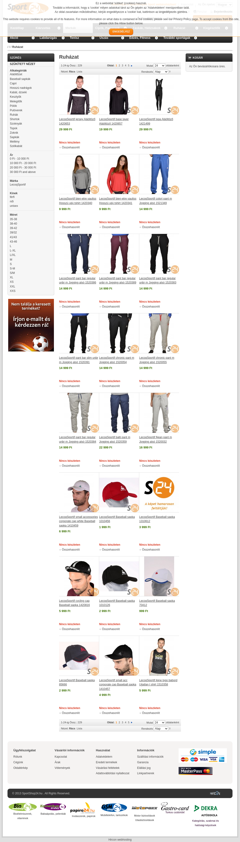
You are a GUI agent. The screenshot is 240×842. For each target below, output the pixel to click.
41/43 (13, 237)
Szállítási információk (150, 756)
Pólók (13, 105)
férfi (12, 197)
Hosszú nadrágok (21, 88)
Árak (57, 762)
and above (23, 172)
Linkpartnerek (145, 773)
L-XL (13, 250)
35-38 (13, 219)
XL (11, 277)
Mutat (149, 65)
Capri (13, 83)
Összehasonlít (71, 147)
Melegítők (16, 101)
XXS (12, 291)
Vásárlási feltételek (108, 768)
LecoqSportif (18, 184)
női (12, 201)
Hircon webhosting (120, 839)
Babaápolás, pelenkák (53, 813)
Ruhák (14, 114)
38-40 (13, 223)
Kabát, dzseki (18, 92)
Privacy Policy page (185, 19)
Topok (13, 128)
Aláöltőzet (16, 74)
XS (12, 281)
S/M (12, 273)
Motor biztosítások (144, 815)
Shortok (14, 119)
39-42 (13, 228)
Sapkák (14, 137)
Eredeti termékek (106, 762)
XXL (12, 286)
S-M (12, 268)
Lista (79, 71)
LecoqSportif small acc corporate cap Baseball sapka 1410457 (117, 685)
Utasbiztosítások (144, 820)
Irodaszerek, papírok (83, 816)
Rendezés (147, 71)
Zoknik (14, 132)
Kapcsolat (61, 756)
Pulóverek (16, 110)
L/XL (13, 255)
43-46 (13, 241)
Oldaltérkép (20, 768)
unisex (14, 206)
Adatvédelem (104, 756)
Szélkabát (16, 146)
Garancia (143, 762)
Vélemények (62, 768)
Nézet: (64, 71)
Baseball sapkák (20, 79)
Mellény (14, 141)
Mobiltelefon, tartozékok (114, 815)
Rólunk (17, 756)
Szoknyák (16, 123)
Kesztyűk (15, 96)
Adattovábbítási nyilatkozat (112, 773)
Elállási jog (143, 768)
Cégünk (18, 762)
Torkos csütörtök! (175, 812)
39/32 (13, 232)
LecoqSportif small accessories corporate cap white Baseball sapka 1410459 (78, 521)
